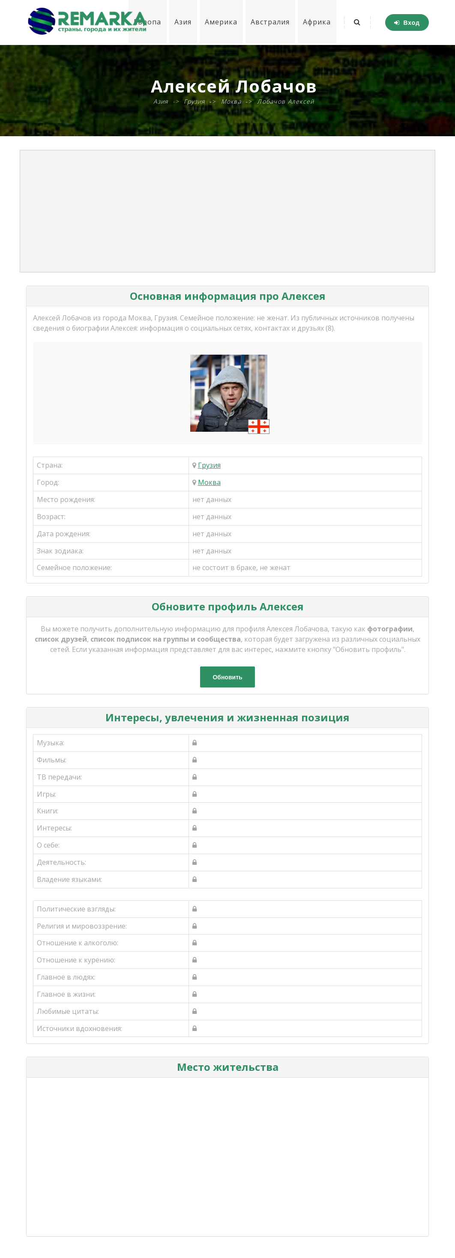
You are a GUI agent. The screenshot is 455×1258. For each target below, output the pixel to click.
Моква (209, 482)
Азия (181, 22)
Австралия (269, 22)
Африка (316, 22)
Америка (220, 22)
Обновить (227, 677)
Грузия (209, 465)
